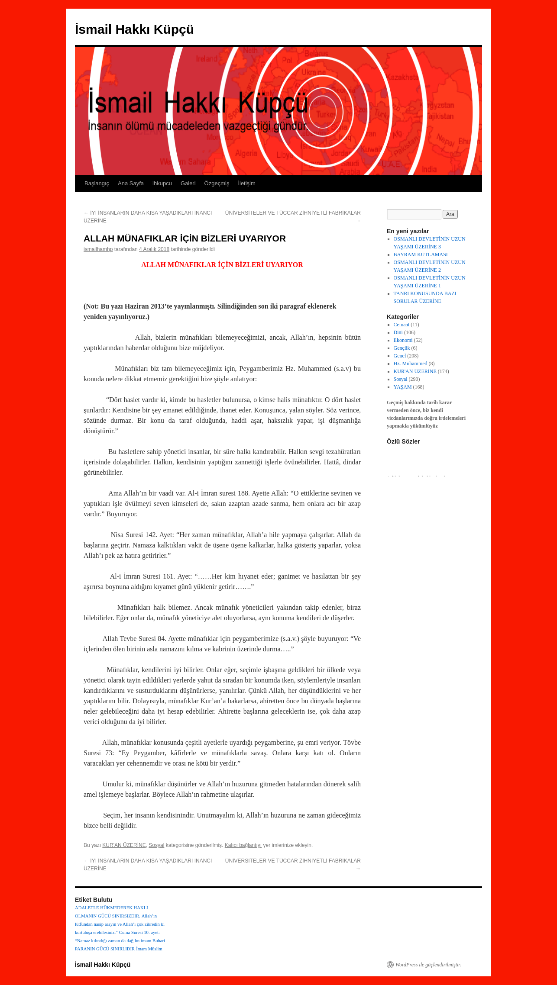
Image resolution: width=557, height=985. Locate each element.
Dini (398, 332)
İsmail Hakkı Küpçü (134, 29)
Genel (400, 356)
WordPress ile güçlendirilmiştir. (428, 965)
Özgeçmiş (217, 183)
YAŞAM (403, 387)
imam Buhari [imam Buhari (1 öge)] (153, 940)
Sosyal (156, 845)
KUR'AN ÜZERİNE (124, 845)
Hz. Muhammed (410, 364)
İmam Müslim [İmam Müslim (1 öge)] (149, 948)
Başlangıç (96, 183)
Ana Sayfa (131, 183)
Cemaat (402, 325)
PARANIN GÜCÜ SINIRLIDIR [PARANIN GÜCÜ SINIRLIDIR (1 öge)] (105, 948)
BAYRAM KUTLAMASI (421, 254)
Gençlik (402, 348)
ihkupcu (162, 183)
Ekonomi (403, 340)
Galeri (188, 183)
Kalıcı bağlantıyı (243, 845)
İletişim (246, 183)
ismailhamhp (98, 249)
